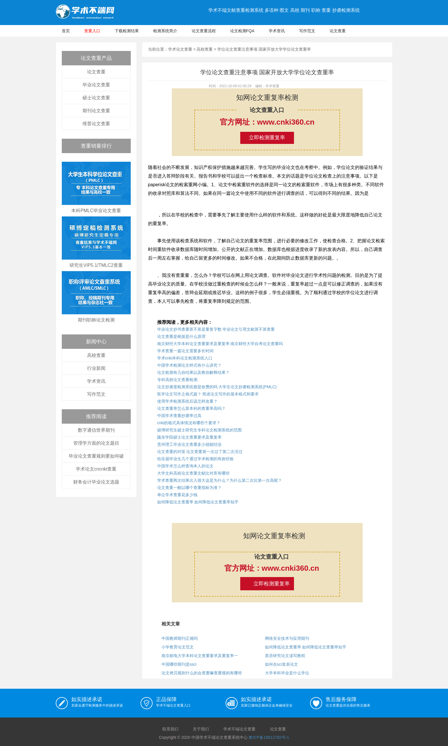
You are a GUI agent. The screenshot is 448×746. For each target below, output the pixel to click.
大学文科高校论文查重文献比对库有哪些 (193, 473)
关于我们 (201, 729)
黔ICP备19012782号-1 (269, 737)
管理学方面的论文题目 (96, 443)
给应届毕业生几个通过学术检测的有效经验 (195, 458)
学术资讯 (277, 30)
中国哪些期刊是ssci (179, 664)
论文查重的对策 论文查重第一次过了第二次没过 (200, 451)
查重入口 (92, 30)
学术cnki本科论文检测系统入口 (185, 358)
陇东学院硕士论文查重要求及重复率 (189, 437)
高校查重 (96, 355)
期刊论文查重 (96, 110)
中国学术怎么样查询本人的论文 (185, 466)
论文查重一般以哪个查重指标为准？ (189, 487)
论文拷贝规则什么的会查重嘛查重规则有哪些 (201, 673)
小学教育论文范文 (177, 647)
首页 (66, 30)
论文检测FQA (242, 30)
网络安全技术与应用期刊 (287, 638)
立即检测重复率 (267, 137)
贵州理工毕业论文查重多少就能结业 (189, 444)
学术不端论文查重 (239, 729)
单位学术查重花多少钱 (177, 494)
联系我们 (170, 729)
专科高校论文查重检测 (177, 379)
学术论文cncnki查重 (96, 469)
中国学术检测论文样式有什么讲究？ (189, 365)
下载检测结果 (127, 30)
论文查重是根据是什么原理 (181, 336)
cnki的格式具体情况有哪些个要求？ (189, 422)
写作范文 (307, 30)
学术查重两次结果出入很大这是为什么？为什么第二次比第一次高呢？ (219, 480)
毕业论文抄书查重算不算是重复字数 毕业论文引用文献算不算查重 (216, 329)
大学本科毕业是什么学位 (287, 673)
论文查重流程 (204, 30)
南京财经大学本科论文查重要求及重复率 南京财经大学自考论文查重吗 (220, 343)
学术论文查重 (180, 49)
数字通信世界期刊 (96, 430)
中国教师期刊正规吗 (179, 638)
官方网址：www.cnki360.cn (267, 122)
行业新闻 (96, 368)
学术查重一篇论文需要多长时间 (185, 351)
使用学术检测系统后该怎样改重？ (187, 401)
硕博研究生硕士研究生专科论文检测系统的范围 (199, 430)
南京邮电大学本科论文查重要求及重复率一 (199, 655)
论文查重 (338, 30)
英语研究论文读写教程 (285, 655)
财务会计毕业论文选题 (96, 481)
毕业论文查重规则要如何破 (96, 456)
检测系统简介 (165, 30)
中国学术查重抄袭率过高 (179, 415)
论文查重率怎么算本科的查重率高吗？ (191, 408)
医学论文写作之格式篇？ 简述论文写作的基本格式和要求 (208, 394)
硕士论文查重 (96, 97)
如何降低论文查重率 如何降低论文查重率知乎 (198, 502)
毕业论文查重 (96, 84)
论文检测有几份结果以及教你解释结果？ (193, 372)
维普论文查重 (96, 123)
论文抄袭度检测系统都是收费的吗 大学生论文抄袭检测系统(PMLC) (217, 387)
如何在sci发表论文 (281, 664)
